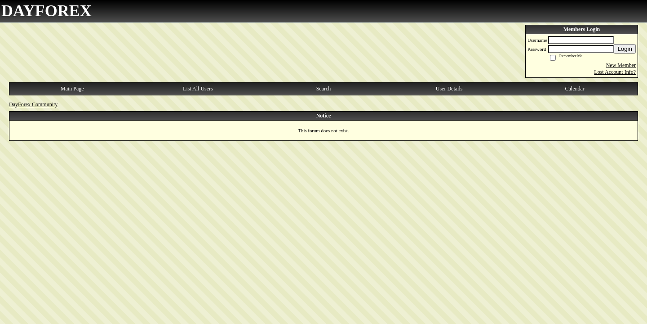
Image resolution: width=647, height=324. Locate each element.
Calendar (575, 89)
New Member (621, 65)
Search (323, 89)
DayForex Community (33, 104)
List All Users (198, 89)
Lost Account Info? (615, 72)
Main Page (72, 89)
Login (624, 48)
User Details (449, 89)
